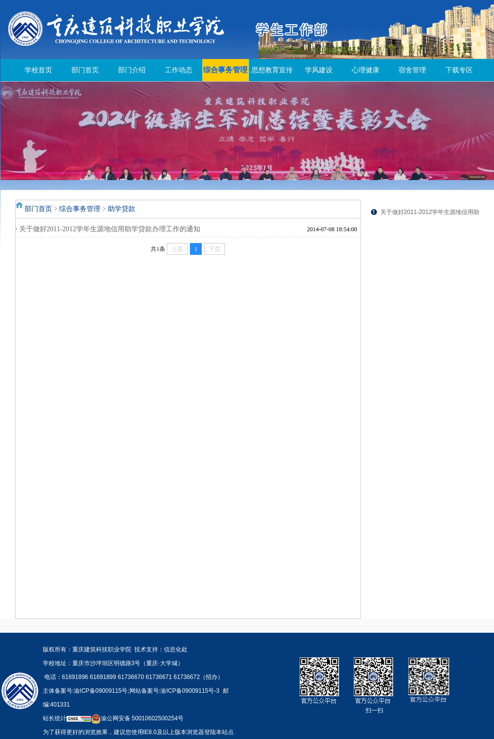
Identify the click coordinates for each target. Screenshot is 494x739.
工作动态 (178, 70)
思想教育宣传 (272, 70)
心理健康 (365, 70)
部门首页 (85, 70)
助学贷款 (121, 209)
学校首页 (38, 70)
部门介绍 (132, 70)
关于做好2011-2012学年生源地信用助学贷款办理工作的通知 (109, 229)
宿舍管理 (412, 70)
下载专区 (459, 70)
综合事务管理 (225, 70)
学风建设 (319, 70)
